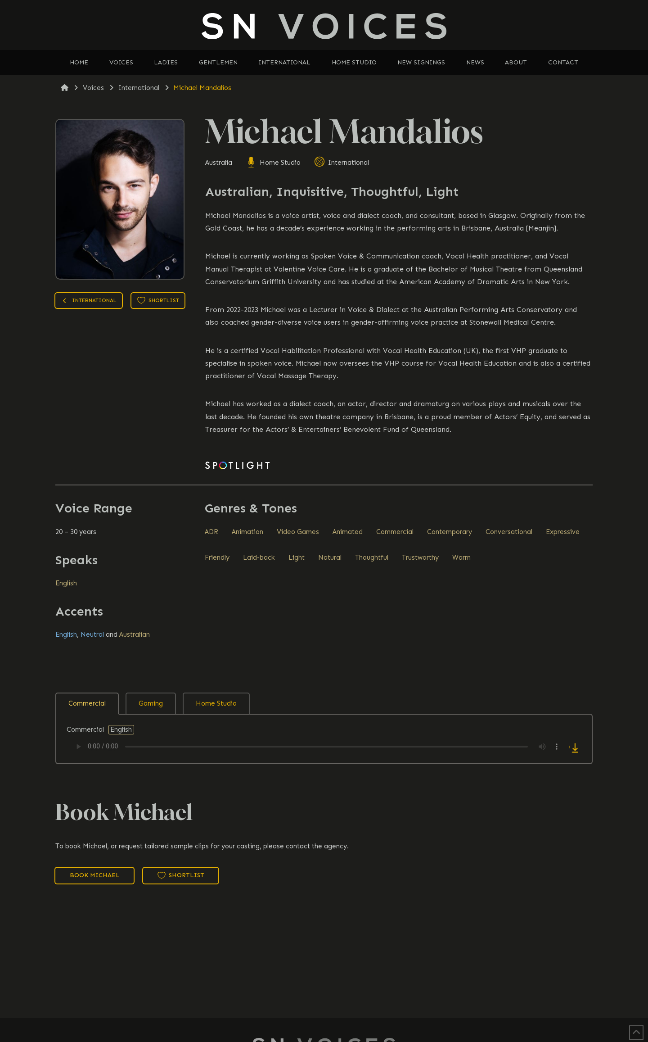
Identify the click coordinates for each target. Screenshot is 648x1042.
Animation (247, 532)
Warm (461, 557)
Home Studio (273, 163)
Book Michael (95, 875)
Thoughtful (371, 557)
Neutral (92, 634)
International (341, 163)
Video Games (298, 532)
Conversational (509, 532)
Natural (330, 557)
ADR (211, 532)
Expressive (563, 532)
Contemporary (449, 532)
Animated (348, 532)
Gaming (151, 703)
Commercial (395, 532)
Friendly (217, 557)
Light (296, 557)
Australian (134, 634)
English (66, 583)
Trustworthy (420, 557)
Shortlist (158, 300)
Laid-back (259, 557)
